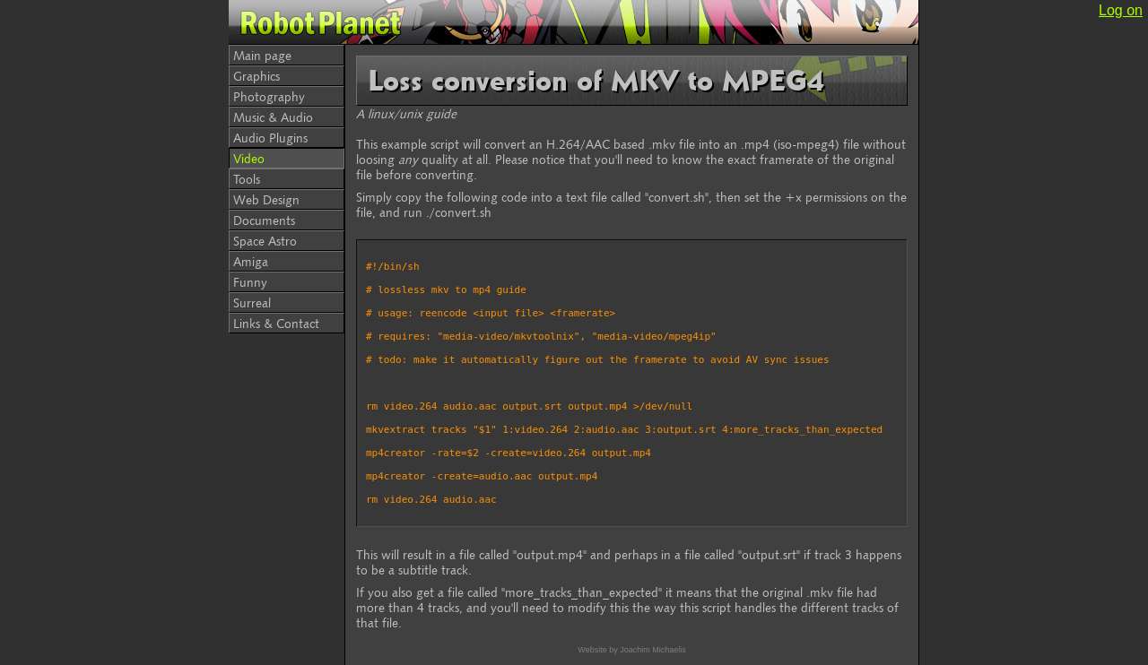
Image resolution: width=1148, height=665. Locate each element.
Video (249, 158)
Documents (264, 220)
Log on (1121, 10)
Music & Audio (273, 117)
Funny (250, 281)
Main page (262, 55)
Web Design (266, 199)
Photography (269, 96)
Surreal (252, 302)
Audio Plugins (270, 137)
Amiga (250, 261)
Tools (246, 178)
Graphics (256, 75)
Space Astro (265, 240)
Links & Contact (276, 323)
